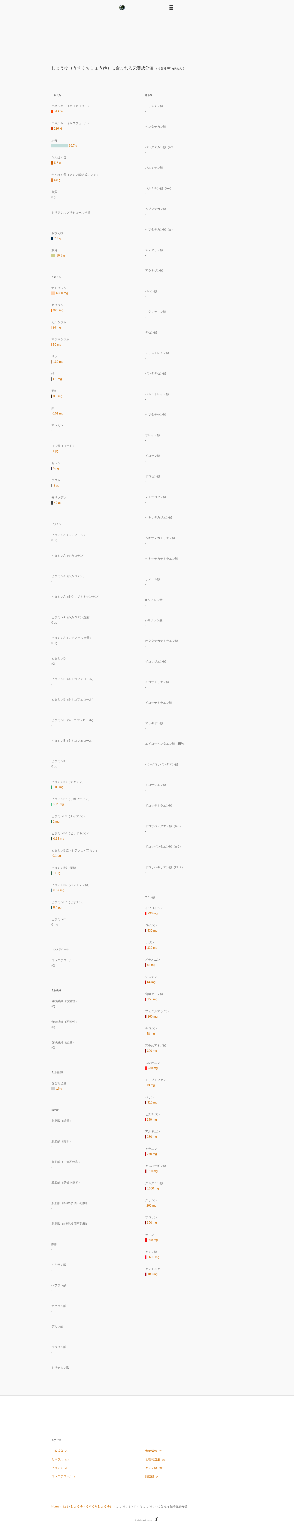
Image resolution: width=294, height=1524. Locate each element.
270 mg (152, 1154)
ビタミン (61, 1467)
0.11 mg (58, 804)
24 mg (56, 327)
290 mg (153, 913)
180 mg (153, 1274)
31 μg (56, 873)
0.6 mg (57, 396)
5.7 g (57, 162)
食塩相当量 (155, 1459)
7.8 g (57, 238)
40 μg (58, 502)
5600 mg (153, 1257)
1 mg (56, 821)
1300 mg (153, 1188)
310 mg (152, 1102)
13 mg (150, 1085)
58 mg (150, 1033)
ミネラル (61, 1459)
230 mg (153, 1068)
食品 (65, 1506)
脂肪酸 (153, 1476)
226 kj (58, 128)
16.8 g (60, 255)
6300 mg (62, 293)
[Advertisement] (147, 36)
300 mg (153, 1240)
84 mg (151, 964)
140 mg (152, 1119)
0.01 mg (57, 413)
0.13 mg (58, 838)
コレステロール (65, 1476)
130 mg (58, 361)
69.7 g (73, 145)
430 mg (152, 930)
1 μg (55, 451)
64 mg (151, 982)
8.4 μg (57, 907)
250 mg (152, 1136)
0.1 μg (56, 855)
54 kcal (58, 111)
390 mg (152, 1222)
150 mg (152, 999)
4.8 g (57, 180)
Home (55, 1506)
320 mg (58, 310)
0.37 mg (58, 890)
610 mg (153, 1171)
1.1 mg (57, 379)
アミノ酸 (154, 1467)
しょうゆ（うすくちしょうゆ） (92, 1506)
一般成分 (60, 1451)
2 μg (56, 485)
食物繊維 (154, 1451)
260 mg (153, 1016)
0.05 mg (58, 787)
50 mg (57, 344)
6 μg (56, 468)
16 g (59, 1088)
